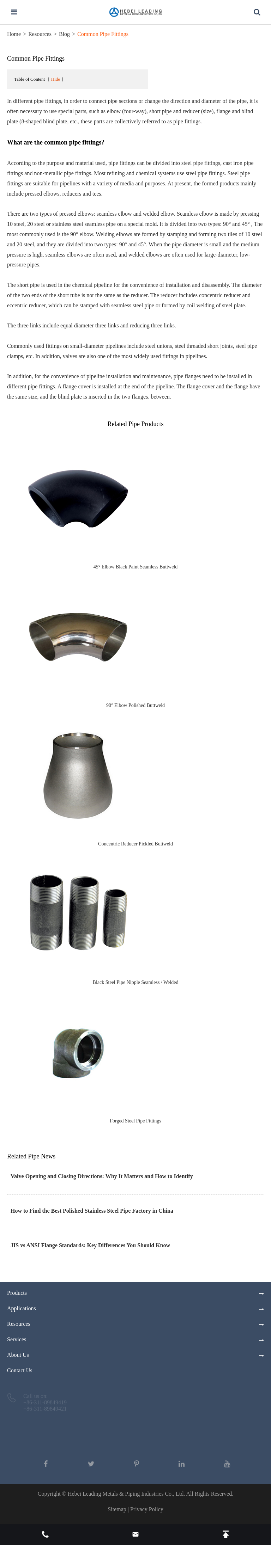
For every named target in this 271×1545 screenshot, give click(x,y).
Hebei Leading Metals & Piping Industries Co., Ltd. (126, 1494)
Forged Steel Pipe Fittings (135, 1121)
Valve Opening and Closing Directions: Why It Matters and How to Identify (102, 1176)
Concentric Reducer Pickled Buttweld (135, 844)
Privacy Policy (146, 1509)
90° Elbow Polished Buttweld (135, 705)
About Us (18, 1355)
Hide (55, 79)
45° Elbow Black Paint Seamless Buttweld (136, 567)
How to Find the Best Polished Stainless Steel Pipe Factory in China (92, 1211)
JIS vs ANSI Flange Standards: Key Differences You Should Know (90, 1245)
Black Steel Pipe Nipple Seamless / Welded (136, 982)
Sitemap (117, 1509)
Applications (21, 1308)
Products (17, 1293)
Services (16, 1339)
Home (14, 34)
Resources (40, 34)
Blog (64, 34)
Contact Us (19, 1370)
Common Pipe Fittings (102, 34)
